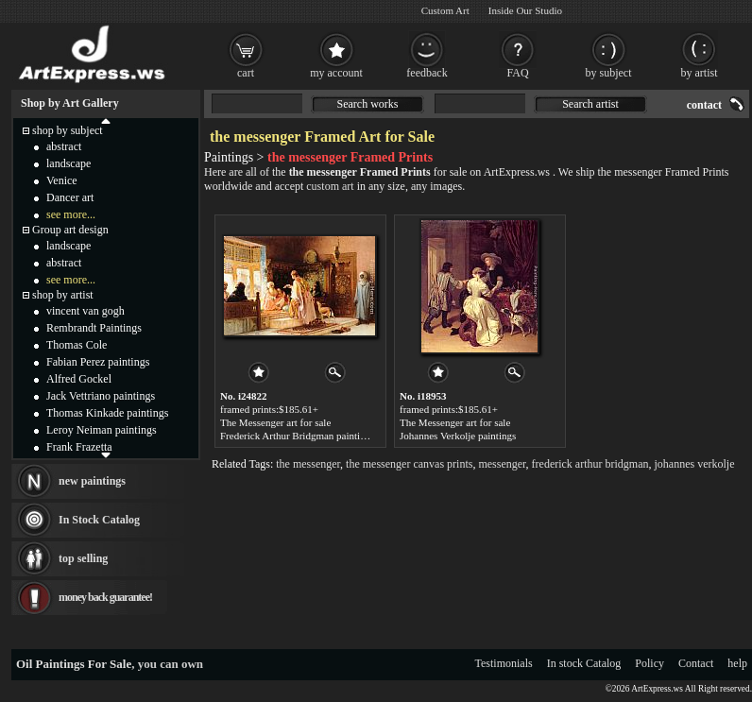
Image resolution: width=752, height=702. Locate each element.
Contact (695, 663)
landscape (68, 163)
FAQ (517, 72)
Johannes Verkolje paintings (458, 435)
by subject (609, 72)
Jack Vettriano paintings (100, 395)
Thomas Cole (76, 344)
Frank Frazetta (79, 447)
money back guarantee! (105, 597)
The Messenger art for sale (275, 422)
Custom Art (445, 10)
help (737, 663)
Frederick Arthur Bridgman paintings (297, 435)
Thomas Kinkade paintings (107, 412)
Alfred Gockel (78, 378)
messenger (501, 464)
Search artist (590, 104)
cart (245, 72)
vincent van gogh (85, 310)
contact (704, 104)
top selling (83, 558)
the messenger (308, 464)
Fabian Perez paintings (97, 361)
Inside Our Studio (525, 10)
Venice (61, 180)
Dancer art (70, 197)
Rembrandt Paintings (94, 327)
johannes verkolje (695, 464)
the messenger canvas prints (409, 464)
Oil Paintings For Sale (73, 664)
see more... (70, 214)
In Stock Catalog (99, 519)
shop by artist (63, 294)
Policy (649, 663)
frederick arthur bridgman (590, 464)
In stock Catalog (584, 663)
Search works (368, 104)
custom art (329, 186)
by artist (699, 72)
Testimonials (504, 663)
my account (336, 72)
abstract (63, 146)
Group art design (70, 229)
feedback (426, 72)
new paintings (92, 481)
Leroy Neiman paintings (101, 430)
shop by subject (67, 130)
